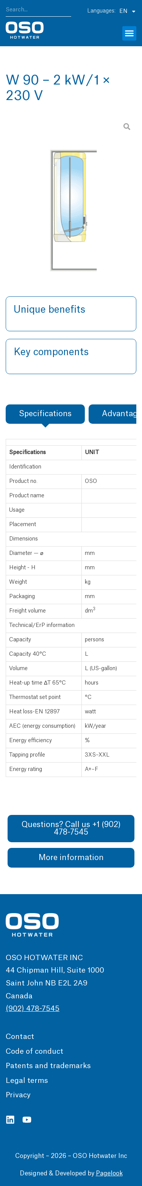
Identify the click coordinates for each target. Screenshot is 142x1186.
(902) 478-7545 (32, 1008)
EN (127, 11)
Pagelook (109, 1173)
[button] (129, 33)
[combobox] (38, 11)
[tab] (45, 414)
